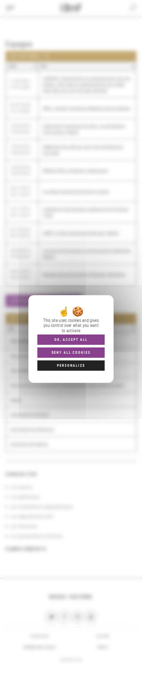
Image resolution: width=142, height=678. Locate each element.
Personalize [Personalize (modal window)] (71, 365)
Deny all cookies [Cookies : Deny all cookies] (71, 352)
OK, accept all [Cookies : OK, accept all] (71, 339)
